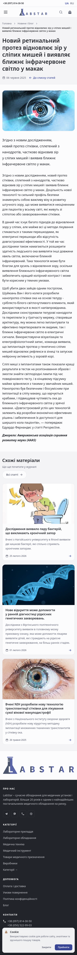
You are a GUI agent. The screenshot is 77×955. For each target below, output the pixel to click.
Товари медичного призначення (24, 857)
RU (72, 3)
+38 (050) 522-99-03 (20, 925)
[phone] (23, 813)
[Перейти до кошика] (70, 12)
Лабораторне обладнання (19, 838)
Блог (6, 905)
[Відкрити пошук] (61, 12)
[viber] (14, 813)
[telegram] (6, 813)
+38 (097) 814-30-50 (13, 3)
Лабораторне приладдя (18, 831)
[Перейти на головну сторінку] (33, 12)
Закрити (46, 947)
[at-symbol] (31, 813)
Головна (7, 23)
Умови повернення (15, 892)
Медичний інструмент (17, 850)
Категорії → (10, 869)
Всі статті (14, 474)
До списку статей (42, 77)
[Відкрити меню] (6, 12)
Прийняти (63, 947)
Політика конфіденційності (20, 899)
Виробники (10, 863)
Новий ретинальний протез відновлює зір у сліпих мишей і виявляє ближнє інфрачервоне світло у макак (36, 30)
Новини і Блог (26, 23)
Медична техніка (13, 844)
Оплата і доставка (14, 886)
